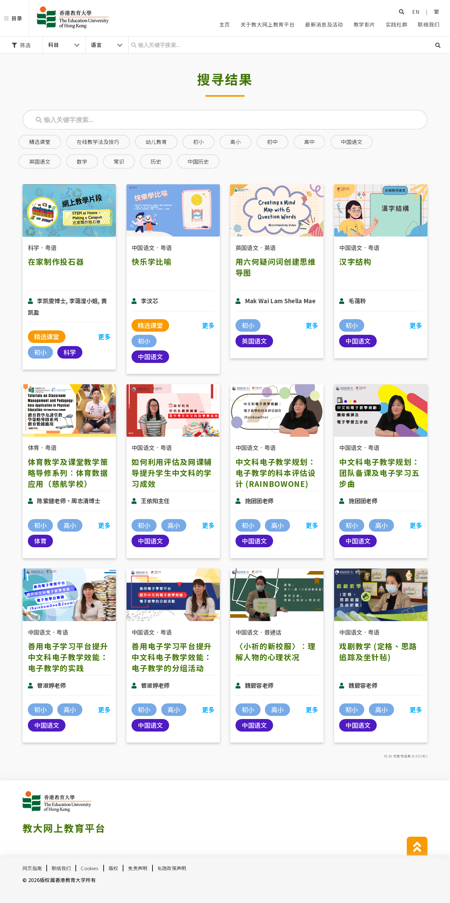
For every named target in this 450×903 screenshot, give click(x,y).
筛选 (21, 45)
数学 (82, 161)
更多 (104, 336)
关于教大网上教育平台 (268, 24)
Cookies (89, 868)
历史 (156, 161)
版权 (113, 868)
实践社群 (396, 24)
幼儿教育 (156, 141)
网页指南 (32, 868)
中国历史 (198, 161)
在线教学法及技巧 (98, 141)
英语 (270, 247)
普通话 (273, 632)
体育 (33, 447)
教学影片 (364, 24)
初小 (198, 141)
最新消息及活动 (324, 24)
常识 (119, 161)
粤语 (51, 247)
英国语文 (39, 161)
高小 (235, 141)
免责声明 (137, 868)
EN (415, 11)
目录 (16, 18)
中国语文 (351, 141)
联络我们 (428, 24)
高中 (309, 141)
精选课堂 (39, 141)
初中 (272, 141)
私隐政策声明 (172, 868)
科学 (33, 247)
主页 (224, 24)
